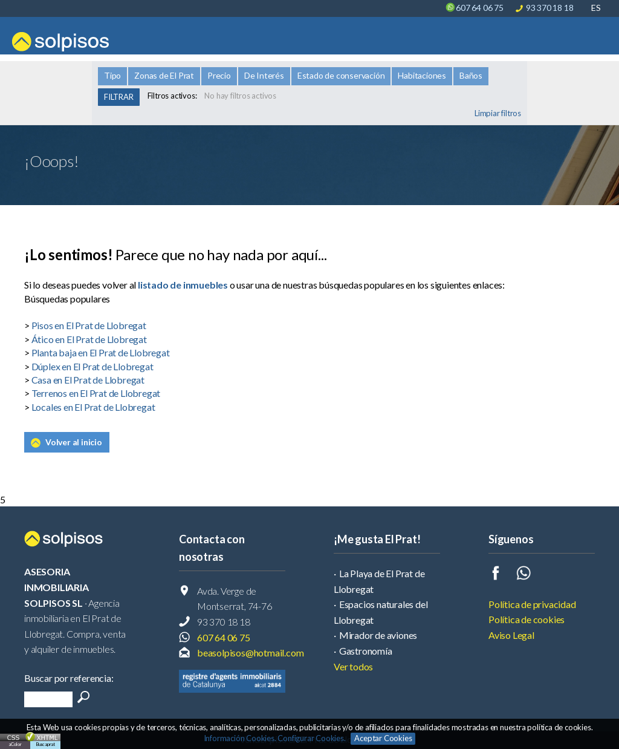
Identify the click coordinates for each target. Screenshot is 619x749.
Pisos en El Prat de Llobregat (88, 325)
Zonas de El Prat (164, 75)
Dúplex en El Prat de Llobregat (92, 366)
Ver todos (353, 666)
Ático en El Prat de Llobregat (89, 339)
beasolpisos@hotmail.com (250, 652)
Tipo (112, 75)
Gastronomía (365, 650)
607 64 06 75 (480, 7)
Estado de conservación (341, 75)
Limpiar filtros (498, 113)
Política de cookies (526, 619)
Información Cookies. (240, 738)
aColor (15, 744)
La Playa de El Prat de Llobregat (379, 581)
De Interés (264, 75)
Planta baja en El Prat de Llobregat (100, 352)
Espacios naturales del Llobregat (380, 612)
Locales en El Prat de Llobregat (93, 407)
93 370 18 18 (550, 7)
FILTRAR (119, 97)
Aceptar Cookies (383, 738)
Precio (219, 75)
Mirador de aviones (378, 635)
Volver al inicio (73, 442)
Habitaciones (422, 75)
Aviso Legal (511, 635)
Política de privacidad (532, 604)
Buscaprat (45, 744)
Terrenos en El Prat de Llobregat (96, 393)
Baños (470, 75)
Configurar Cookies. (312, 738)
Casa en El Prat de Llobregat (87, 379)
